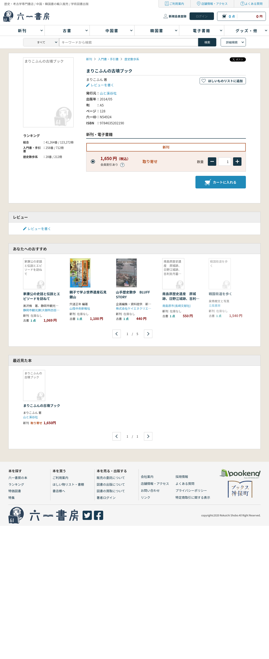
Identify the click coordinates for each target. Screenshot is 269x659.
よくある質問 (253, 3)
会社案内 (147, 476)
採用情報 (181, 476)
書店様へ (59, 491)
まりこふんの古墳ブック (41, 405)
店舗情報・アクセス (214, 3)
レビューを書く (102, 85)
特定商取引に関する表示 (192, 497)
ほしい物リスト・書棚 (68, 484)
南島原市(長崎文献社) (176, 306)
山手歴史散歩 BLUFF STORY (134, 294)
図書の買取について (111, 491)
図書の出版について (111, 484)
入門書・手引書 (108, 59)
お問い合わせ (150, 490)
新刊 (89, 59)
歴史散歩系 (131, 59)
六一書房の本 (17, 477)
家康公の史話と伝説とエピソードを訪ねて (41, 296)
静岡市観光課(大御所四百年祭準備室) (47, 310)
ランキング (16, 484)
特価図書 (14, 491)
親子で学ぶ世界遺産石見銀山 (88, 294)
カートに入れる (220, 182)
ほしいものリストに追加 (225, 81)
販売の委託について (111, 477)
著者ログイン (106, 497)
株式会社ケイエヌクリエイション (138, 308)
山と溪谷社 (108, 93)
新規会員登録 (177, 16)
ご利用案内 (176, 3)
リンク (145, 497)
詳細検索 (232, 42)
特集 (11, 497)
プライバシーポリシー (191, 490)
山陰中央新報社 (80, 308)
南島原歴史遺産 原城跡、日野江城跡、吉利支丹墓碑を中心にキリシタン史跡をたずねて (180, 300)
